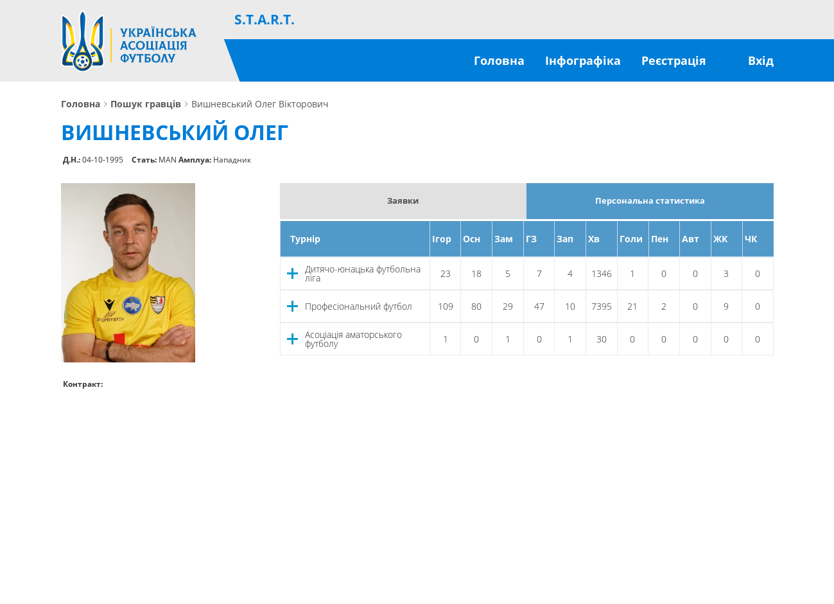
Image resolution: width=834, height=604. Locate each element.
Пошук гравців (145, 104)
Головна (499, 60)
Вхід (761, 60)
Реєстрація (673, 60)
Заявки (403, 201)
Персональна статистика (650, 201)
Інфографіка (583, 60)
